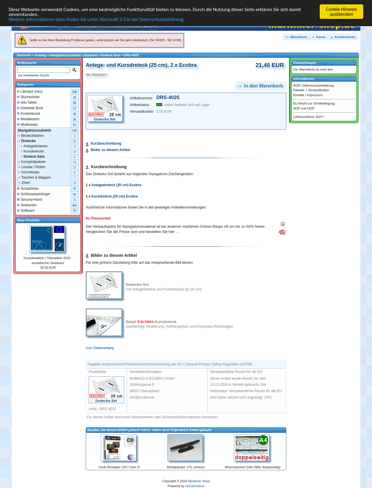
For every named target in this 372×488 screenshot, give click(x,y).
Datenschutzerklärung (318, 85)
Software (25, 210)
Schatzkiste (27, 188)
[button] (296, 36)
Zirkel (24, 182)
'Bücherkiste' (28, 97)
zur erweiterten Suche (33, 75)
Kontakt (298, 94)
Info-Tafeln (27, 102)
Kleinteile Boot (30, 108)
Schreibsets (29, 172)
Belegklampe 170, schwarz (186, 467)
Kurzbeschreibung (106, 143)
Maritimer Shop (199, 481)
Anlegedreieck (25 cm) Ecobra (116, 185)
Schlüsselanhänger (33, 194)
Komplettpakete (31, 161)
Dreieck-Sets (111, 55)
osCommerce (194, 486)
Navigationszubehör (65, 55)
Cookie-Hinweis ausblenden (341, 11)
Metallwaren (28, 119)
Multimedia (27, 124)
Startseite (24, 55)
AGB (296, 85)
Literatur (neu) (29, 91)
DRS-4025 (131, 55)
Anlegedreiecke (33, 146)
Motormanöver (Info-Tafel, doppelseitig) (252, 467)
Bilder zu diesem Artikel (110, 150)
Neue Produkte (28, 220)
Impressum (314, 94)
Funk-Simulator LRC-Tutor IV (119, 467)
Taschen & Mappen (34, 177)
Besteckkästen (31, 135)
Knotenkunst (28, 113)
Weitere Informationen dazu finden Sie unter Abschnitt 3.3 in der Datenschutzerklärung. (97, 19)
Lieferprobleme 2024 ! (308, 117)
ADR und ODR (303, 108)
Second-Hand (29, 199)
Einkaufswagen (304, 62)
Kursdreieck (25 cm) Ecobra (115, 196)
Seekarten (27, 205)
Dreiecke (90, 55)
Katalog (40, 55)
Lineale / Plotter (31, 167)
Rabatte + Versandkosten (311, 90)
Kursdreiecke (31, 151)
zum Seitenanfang (100, 348)
